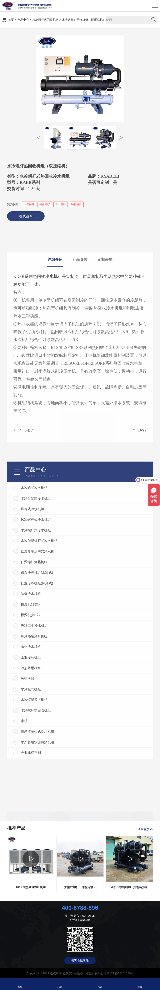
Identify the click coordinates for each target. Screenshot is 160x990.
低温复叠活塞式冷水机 (37, 675)
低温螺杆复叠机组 (34, 685)
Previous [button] (38, 137)
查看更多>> (145, 829)
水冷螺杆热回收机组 (45, 19)
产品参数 (80, 339)
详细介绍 (55, 339)
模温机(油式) (30, 738)
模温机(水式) (30, 728)
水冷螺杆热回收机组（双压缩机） (84, 19)
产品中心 (23, 19)
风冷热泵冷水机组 (34, 760)
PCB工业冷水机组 (34, 749)
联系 (60, 984)
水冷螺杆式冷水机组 (36, 654)
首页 (11, 19)
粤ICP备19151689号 (120, 973)
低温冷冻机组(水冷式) (37, 696)
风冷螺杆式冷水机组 (36, 643)
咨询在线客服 (80, 960)
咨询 (100, 984)
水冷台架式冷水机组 (36, 622)
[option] (80, 78)
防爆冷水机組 (31, 717)
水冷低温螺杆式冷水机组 (39, 664)
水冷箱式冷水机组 (34, 611)
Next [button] (121, 137)
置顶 (140, 984)
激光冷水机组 (31, 770)
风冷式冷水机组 (32, 632)
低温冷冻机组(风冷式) (37, 707)
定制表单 (105, 339)
